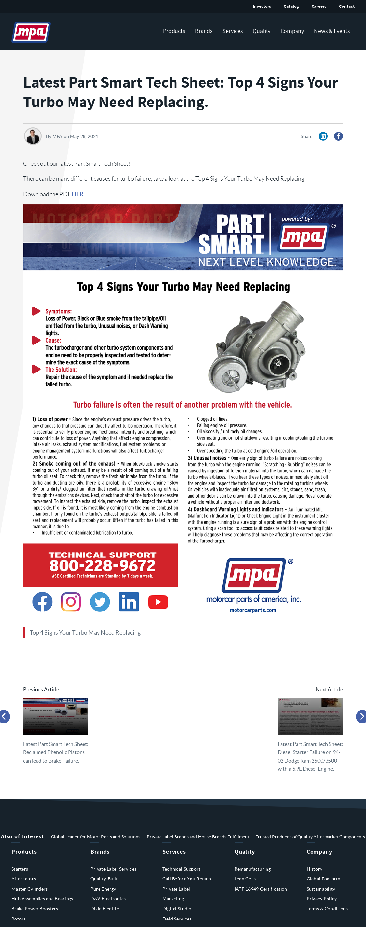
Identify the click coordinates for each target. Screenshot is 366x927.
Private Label (176, 889)
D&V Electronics (108, 898)
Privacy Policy (322, 898)
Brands (203, 31)
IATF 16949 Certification (261, 889)
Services (232, 31)
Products (174, 31)
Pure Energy (103, 889)
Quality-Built (104, 878)
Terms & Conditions (327, 908)
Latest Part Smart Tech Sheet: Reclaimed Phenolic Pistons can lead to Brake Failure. (55, 752)
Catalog (291, 6)
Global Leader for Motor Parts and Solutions (95, 836)
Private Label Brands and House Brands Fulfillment (198, 836)
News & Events (332, 31)
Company (292, 31)
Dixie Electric (104, 908)
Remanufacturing (253, 869)
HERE (79, 194)
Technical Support (181, 869)
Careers (319, 6)
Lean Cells (245, 878)
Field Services (176, 918)
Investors (262, 6)
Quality (261, 31)
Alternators (23, 878)
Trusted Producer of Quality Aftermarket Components (310, 836)
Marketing (173, 898)
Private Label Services (113, 869)
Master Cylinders (29, 889)
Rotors (18, 918)
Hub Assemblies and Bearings (42, 898)
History (315, 869)
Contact (347, 6)
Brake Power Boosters (34, 908)
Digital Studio (176, 908)
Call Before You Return (186, 878)
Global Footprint (324, 878)
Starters (19, 869)
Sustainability (321, 889)
